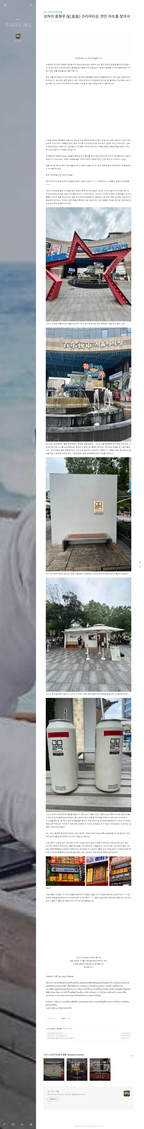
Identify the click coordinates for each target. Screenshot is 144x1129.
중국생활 (58, 1028)
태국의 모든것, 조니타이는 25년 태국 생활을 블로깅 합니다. (66, 1095)
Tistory (100, 1126)
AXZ (88, 1126)
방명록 (13, 1124)
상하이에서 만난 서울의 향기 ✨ (56, 1033)
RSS (22, 1124)
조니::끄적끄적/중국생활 (53, 12)
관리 (31, 1124)
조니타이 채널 (18, 25)
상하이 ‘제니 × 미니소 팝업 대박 (56, 1035)
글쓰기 (4, 1124)
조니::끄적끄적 (51, 1028)
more (132, 1055)
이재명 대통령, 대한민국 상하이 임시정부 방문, (60, 1038)
